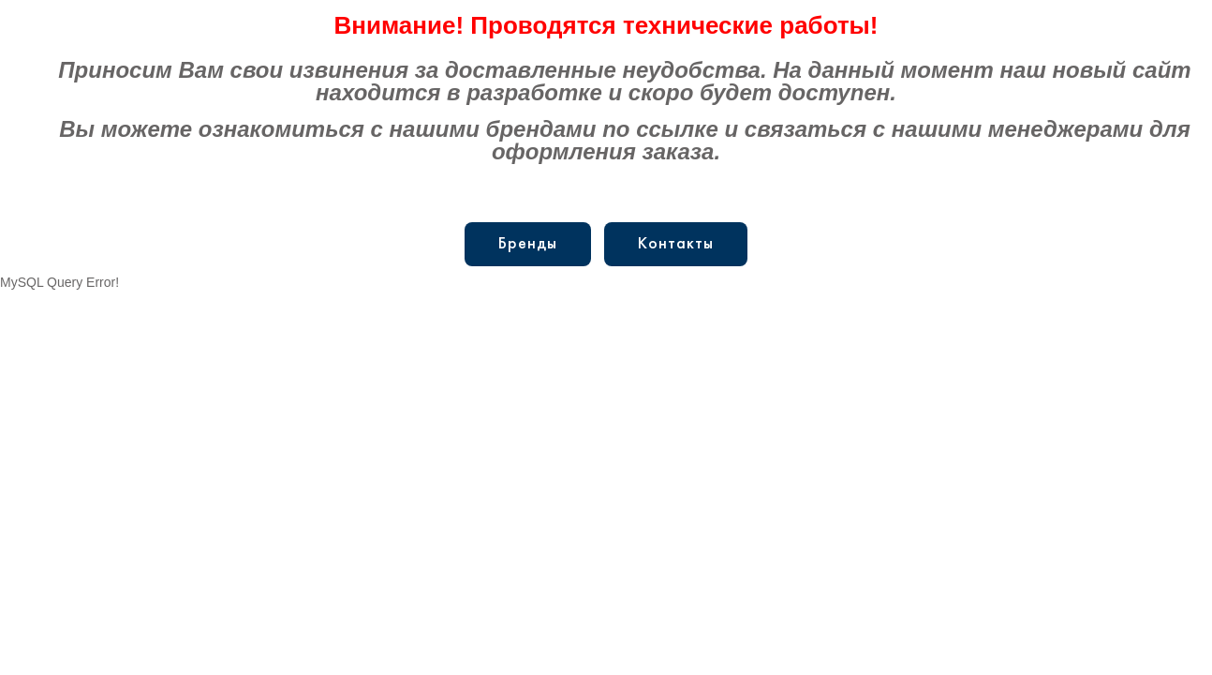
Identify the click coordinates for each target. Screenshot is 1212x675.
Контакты (676, 244)
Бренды (527, 244)
